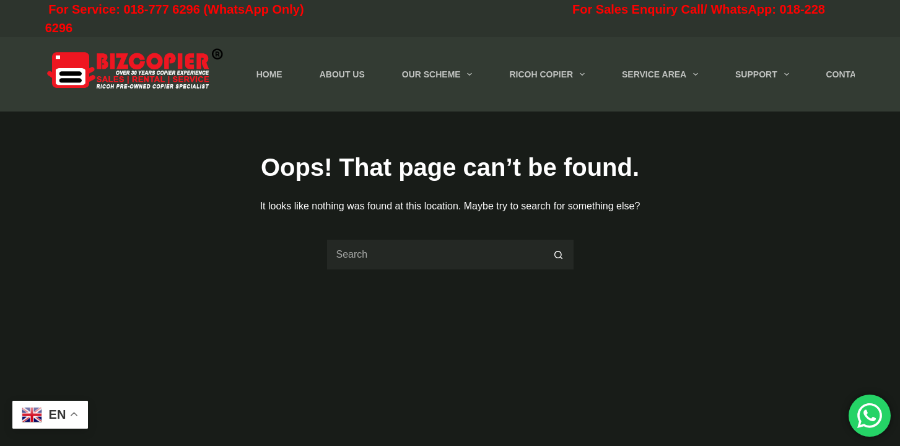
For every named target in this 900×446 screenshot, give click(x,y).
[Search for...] (434, 254)
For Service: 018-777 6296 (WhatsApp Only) (229, 9)
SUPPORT (764, 74)
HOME (269, 74)
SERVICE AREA (662, 74)
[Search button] (558, 254)
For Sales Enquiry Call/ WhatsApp (593, 9)
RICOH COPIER (549, 74)
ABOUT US (342, 74)
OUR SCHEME (440, 74)
